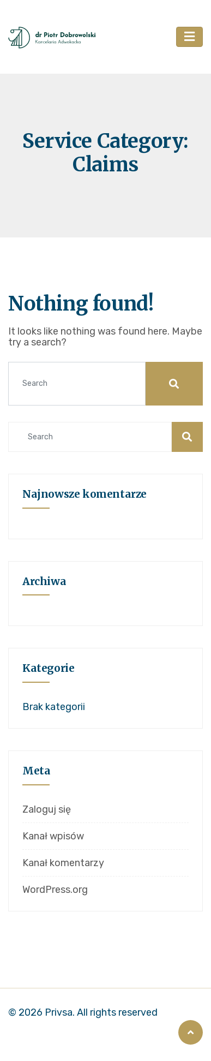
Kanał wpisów (53, 836)
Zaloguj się (46, 809)
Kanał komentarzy (63, 863)
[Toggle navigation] (189, 37)
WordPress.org (55, 890)
